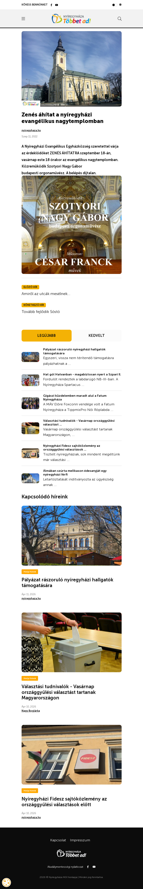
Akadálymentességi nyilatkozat (65, 866)
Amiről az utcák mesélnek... (46, 293)
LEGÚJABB (46, 335)
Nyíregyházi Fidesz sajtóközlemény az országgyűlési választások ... (71, 447)
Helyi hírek (30, 571)
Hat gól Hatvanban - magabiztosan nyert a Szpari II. (82, 374)
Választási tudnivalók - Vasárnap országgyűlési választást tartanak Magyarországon (59, 692)
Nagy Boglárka (31, 710)
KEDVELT (96, 335)
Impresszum (80, 840)
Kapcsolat (58, 840)
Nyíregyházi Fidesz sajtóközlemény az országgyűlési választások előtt (64, 801)
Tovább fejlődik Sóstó (41, 311)
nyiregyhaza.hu (31, 130)
